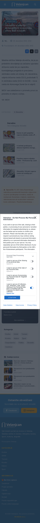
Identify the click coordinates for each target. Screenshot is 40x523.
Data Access (20, 305)
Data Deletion (7, 305)
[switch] (31, 261)
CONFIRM (12, 297)
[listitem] (20, 256)
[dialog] (20, 261)
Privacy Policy (32, 305)
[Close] (36, 218)
